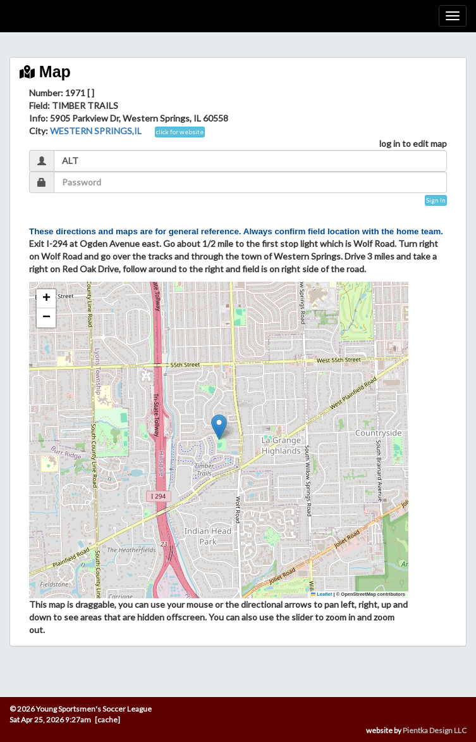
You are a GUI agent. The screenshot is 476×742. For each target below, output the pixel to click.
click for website (180, 131)
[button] (219, 427)
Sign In (436, 200)
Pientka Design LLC (435, 730)
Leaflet (322, 594)
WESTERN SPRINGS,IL (96, 130)
